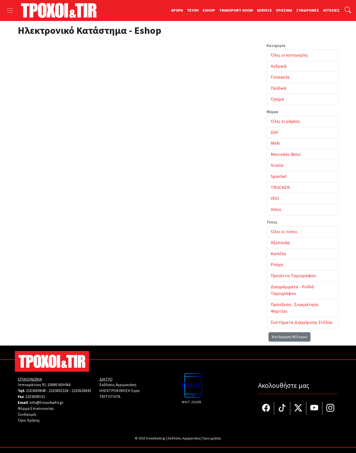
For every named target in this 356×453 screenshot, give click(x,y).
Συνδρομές (27, 414)
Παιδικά (278, 88)
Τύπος (272, 222)
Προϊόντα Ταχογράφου (293, 275)
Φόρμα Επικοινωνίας (36, 408)
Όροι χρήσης (211, 438)
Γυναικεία (280, 77)
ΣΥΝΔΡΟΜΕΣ (307, 10)
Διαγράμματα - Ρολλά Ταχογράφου (292, 290)
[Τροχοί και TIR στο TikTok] (282, 408)
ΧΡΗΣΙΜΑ (284, 10)
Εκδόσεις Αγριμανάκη (117, 385)
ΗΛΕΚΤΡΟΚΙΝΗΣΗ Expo (119, 390)
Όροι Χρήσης (29, 420)
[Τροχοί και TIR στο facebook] (266, 408)
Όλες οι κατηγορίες (289, 55)
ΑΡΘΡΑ (177, 10)
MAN (275, 143)
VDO (275, 198)
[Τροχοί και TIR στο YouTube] (314, 408)
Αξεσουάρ (280, 242)
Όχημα (277, 99)
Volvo (276, 209)
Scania (277, 165)
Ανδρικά (279, 66)
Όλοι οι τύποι (284, 231)
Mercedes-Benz (286, 154)
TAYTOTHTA (109, 396)
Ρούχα (277, 264)
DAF (274, 132)
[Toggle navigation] (10, 10)
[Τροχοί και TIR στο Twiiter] (298, 408)
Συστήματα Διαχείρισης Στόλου (302, 322)
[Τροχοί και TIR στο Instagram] (330, 408)
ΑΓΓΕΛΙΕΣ (331, 10)
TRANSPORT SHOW (236, 10)
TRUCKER (280, 187)
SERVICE (264, 10)
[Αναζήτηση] (348, 10)
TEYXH (193, 10)
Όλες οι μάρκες (285, 121)
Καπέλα (278, 253)
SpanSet (279, 176)
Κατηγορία (276, 45)
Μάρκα (272, 112)
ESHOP (209, 10)
